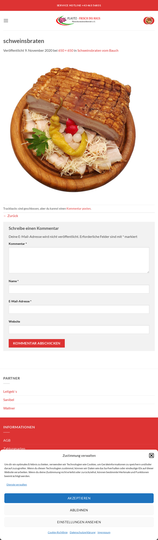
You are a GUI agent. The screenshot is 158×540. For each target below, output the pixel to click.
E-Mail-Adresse (20, 301)
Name (14, 281)
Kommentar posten (79, 208)
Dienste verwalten (17, 484)
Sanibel (8, 400)
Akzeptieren (79, 498)
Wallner (9, 408)
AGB (6, 440)
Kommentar (18, 243)
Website (14, 321)
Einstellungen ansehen (79, 522)
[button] (151, 455)
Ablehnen (79, 510)
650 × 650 (65, 50)
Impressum (104, 532)
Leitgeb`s (10, 391)
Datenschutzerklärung (82, 532)
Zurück (10, 216)
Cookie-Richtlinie (58, 532)
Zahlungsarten (14, 448)
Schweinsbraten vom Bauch (97, 50)
